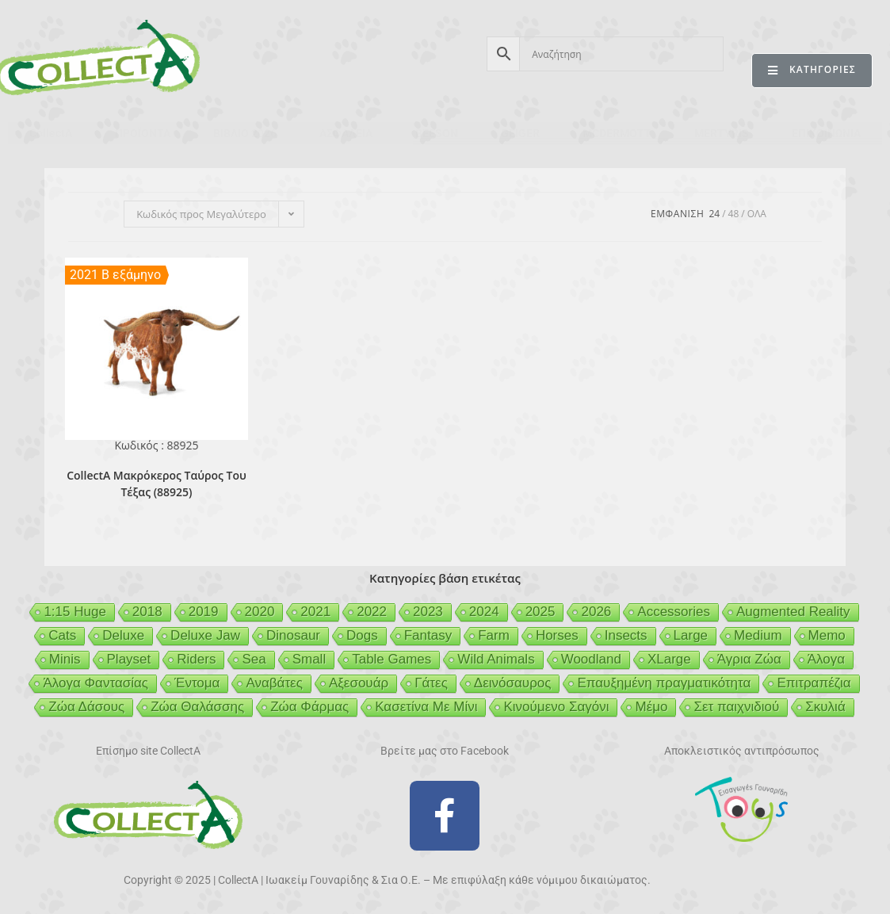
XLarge (669, 659)
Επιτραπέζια (813, 682)
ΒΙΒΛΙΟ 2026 (245, 133)
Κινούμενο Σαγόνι (556, 706)
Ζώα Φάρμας (309, 706)
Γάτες (431, 682)
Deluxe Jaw (205, 635)
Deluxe (123, 635)
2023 (428, 611)
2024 (484, 611)
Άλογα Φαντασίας (95, 682)
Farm (494, 635)
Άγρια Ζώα (749, 659)
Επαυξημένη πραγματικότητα (664, 682)
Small (309, 659)
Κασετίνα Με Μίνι (426, 706)
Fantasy (428, 635)
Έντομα (197, 682)
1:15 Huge (74, 611)
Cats (62, 635)
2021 (315, 611)
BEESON (436, 133)
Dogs (362, 635)
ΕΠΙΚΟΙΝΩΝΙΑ (826, 133)
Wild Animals (495, 659)
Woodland (591, 659)
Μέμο (651, 706)
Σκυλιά (825, 706)
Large (691, 635)
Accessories (673, 611)
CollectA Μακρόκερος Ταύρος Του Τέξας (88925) (156, 483)
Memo (827, 635)
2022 (372, 611)
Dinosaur (293, 635)
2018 (147, 611)
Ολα (756, 213)
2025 (540, 611)
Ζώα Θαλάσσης (197, 706)
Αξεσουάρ (358, 682)
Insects (626, 635)
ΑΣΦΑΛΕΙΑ (345, 133)
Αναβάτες (274, 682)
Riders (196, 659)
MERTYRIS (721, 133)
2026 (596, 611)
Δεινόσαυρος (513, 682)
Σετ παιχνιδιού (736, 706)
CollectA (50, 133)
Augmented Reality (793, 611)
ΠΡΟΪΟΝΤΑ (142, 133)
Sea (253, 659)
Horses (557, 635)
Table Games (391, 659)
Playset (129, 659)
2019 (204, 611)
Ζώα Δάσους (86, 706)
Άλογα (826, 659)
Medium (757, 635)
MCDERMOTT (617, 133)
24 (714, 213)
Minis (65, 659)
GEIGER (520, 133)
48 (733, 213)
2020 (260, 611)
